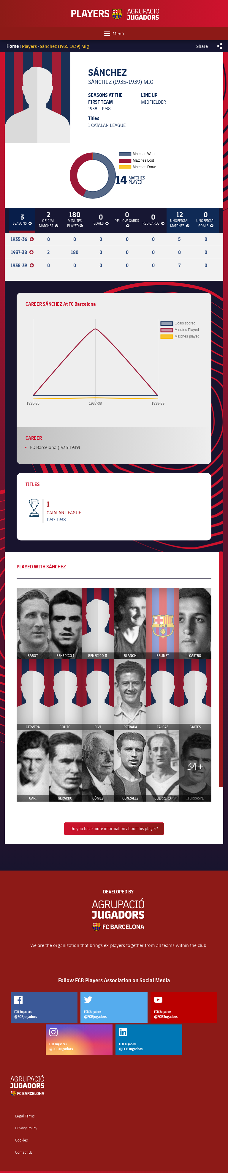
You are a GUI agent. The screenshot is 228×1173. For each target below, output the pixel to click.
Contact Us (24, 1152)
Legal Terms (25, 1116)
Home (13, 46)
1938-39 (22, 265)
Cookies (21, 1140)
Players (30, 46)
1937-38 (22, 252)
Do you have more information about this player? (114, 828)
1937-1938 (56, 519)
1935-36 (22, 239)
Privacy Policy (26, 1128)
